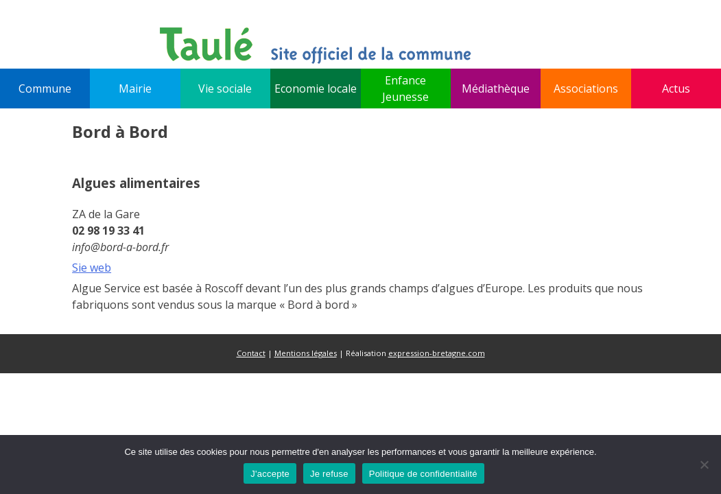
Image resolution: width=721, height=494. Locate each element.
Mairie (135, 88)
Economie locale (315, 88)
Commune (45, 88)
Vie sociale (225, 88)
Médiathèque (496, 88)
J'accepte (269, 474)
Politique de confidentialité (423, 474)
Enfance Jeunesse (405, 88)
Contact (251, 353)
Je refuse (329, 474)
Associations (586, 88)
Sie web (91, 267)
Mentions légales (305, 353)
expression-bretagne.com (436, 353)
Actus (676, 88)
